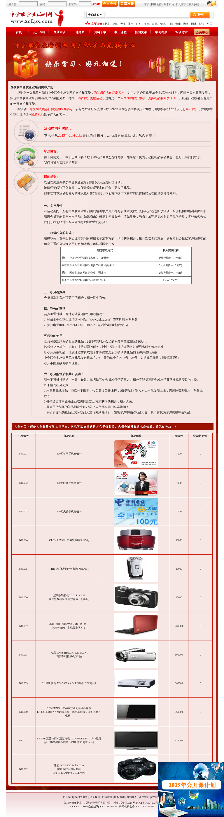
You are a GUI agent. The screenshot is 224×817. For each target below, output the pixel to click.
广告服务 (107, 797)
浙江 (201, 23)
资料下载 (100, 32)
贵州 (178, 23)
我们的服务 (81, 797)
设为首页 (181, 4)
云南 (154, 23)
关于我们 (67, 797)
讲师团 (79, 32)
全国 (209, 23)
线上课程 (120, 32)
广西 (170, 23)
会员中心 (202, 32)
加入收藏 (193, 4)
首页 (146, 4)
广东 (138, 23)
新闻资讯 (141, 32)
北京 (107, 23)
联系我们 (94, 797)
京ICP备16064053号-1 (148, 802)
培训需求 (181, 32)
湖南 (186, 23)
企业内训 (59, 32)
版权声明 (119, 797)
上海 (115, 23)
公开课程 (39, 32)
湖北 (193, 23)
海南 (146, 23)
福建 (162, 23)
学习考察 (161, 32)
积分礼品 (156, 797)
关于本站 (169, 4)
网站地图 (156, 4)
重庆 (130, 23)
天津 (123, 23)
